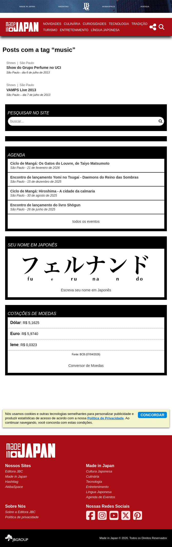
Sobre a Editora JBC (20, 512)
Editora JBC (14, 471)
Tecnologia (119, 24)
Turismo (50, 30)
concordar (152, 415)
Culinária (72, 24)
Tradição (139, 24)
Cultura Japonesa (99, 471)
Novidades (52, 24)
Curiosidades (94, 24)
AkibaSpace (14, 487)
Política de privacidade (22, 517)
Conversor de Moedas (86, 366)
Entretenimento (74, 30)
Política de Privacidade (105, 418)
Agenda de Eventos (100, 497)
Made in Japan (16, 476)
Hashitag (11, 482)
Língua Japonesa (105, 30)
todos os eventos (86, 221)
